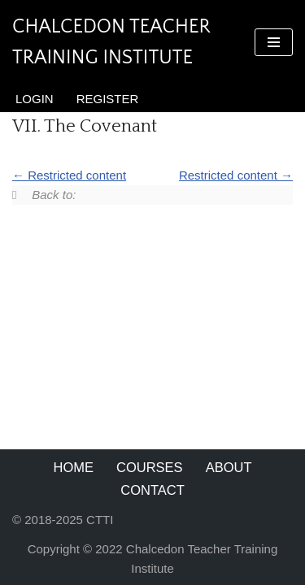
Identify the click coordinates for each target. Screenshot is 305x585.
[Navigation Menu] (274, 42)
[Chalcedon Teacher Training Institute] (121, 42)
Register (107, 99)
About (229, 467)
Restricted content (69, 175)
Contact (152, 490)
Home (74, 467)
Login (34, 99)
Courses (149, 467)
